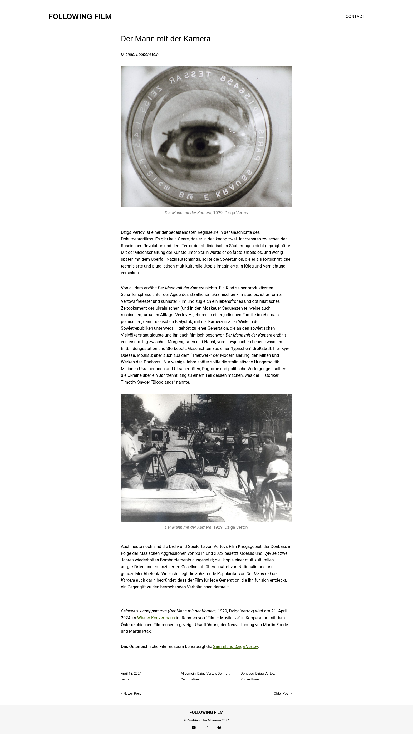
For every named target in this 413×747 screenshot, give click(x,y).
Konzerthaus (250, 679)
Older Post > (283, 693)
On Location (190, 679)
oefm (125, 679)
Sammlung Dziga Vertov (235, 646)
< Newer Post (131, 693)
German (223, 673)
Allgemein (188, 673)
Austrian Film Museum (204, 720)
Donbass (247, 673)
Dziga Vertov (206, 673)
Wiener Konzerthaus (156, 617)
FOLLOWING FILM (80, 16)
